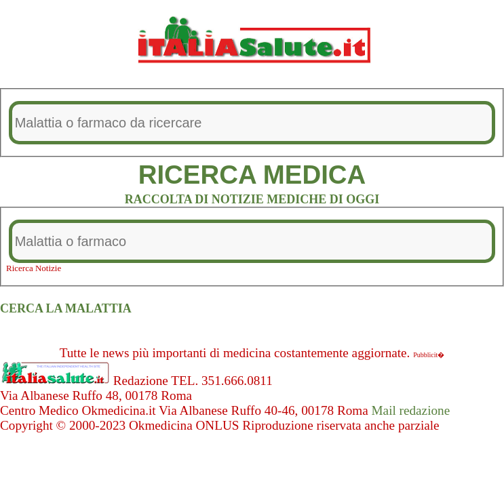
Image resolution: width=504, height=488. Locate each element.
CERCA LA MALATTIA (66, 308)
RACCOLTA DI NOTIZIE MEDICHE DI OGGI (252, 199)
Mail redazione (411, 410)
